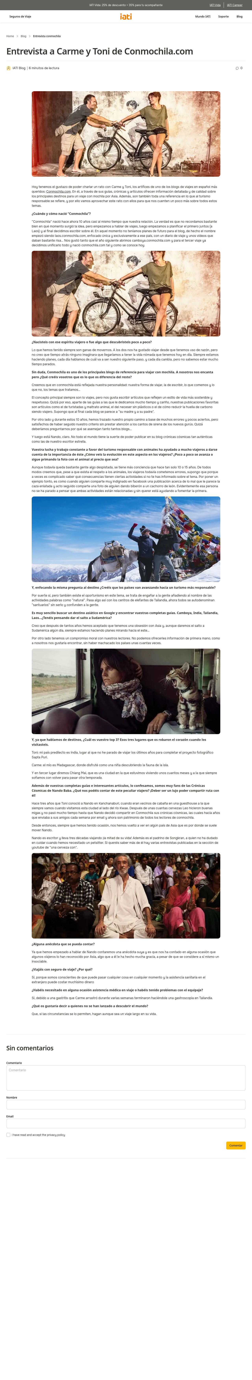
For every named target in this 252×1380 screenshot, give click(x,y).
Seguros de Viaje (20, 16)
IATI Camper (235, 5)
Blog (240, 16)
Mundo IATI (202, 16)
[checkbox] (8, 1135)
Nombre (11, 1097)
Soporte (223, 16)
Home (10, 36)
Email (10, 1116)
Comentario (14, 1063)
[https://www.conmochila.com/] (58, 191)
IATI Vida (215, 5)
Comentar (236, 1145)
